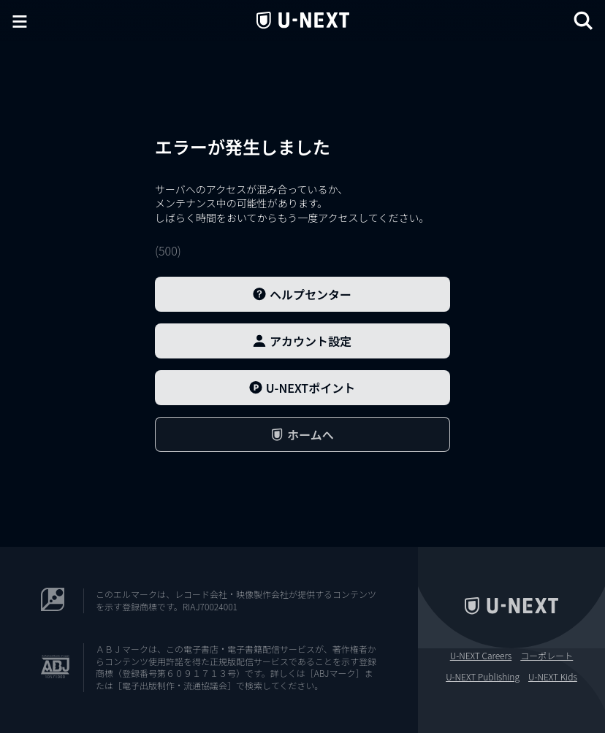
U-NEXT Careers (481, 655)
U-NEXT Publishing (483, 677)
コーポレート (546, 655)
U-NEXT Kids (552, 677)
